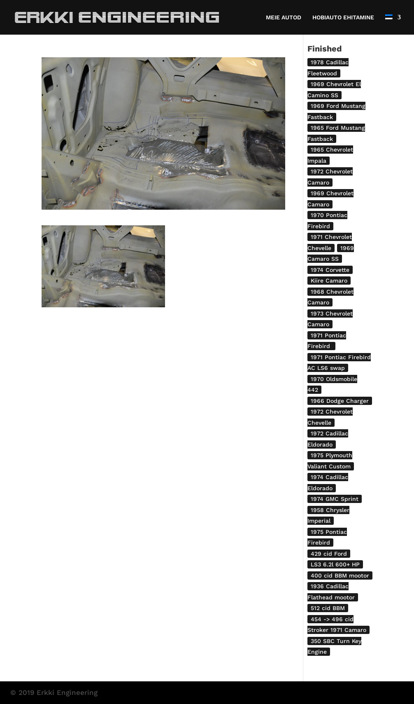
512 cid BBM (328, 608)
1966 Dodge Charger (340, 401)
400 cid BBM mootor (340, 575)
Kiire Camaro (329, 280)
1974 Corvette (330, 270)
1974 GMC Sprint (334, 499)
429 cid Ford (329, 553)
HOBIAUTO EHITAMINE (343, 17)
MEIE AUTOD (283, 17)
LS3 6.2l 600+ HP (335, 564)
